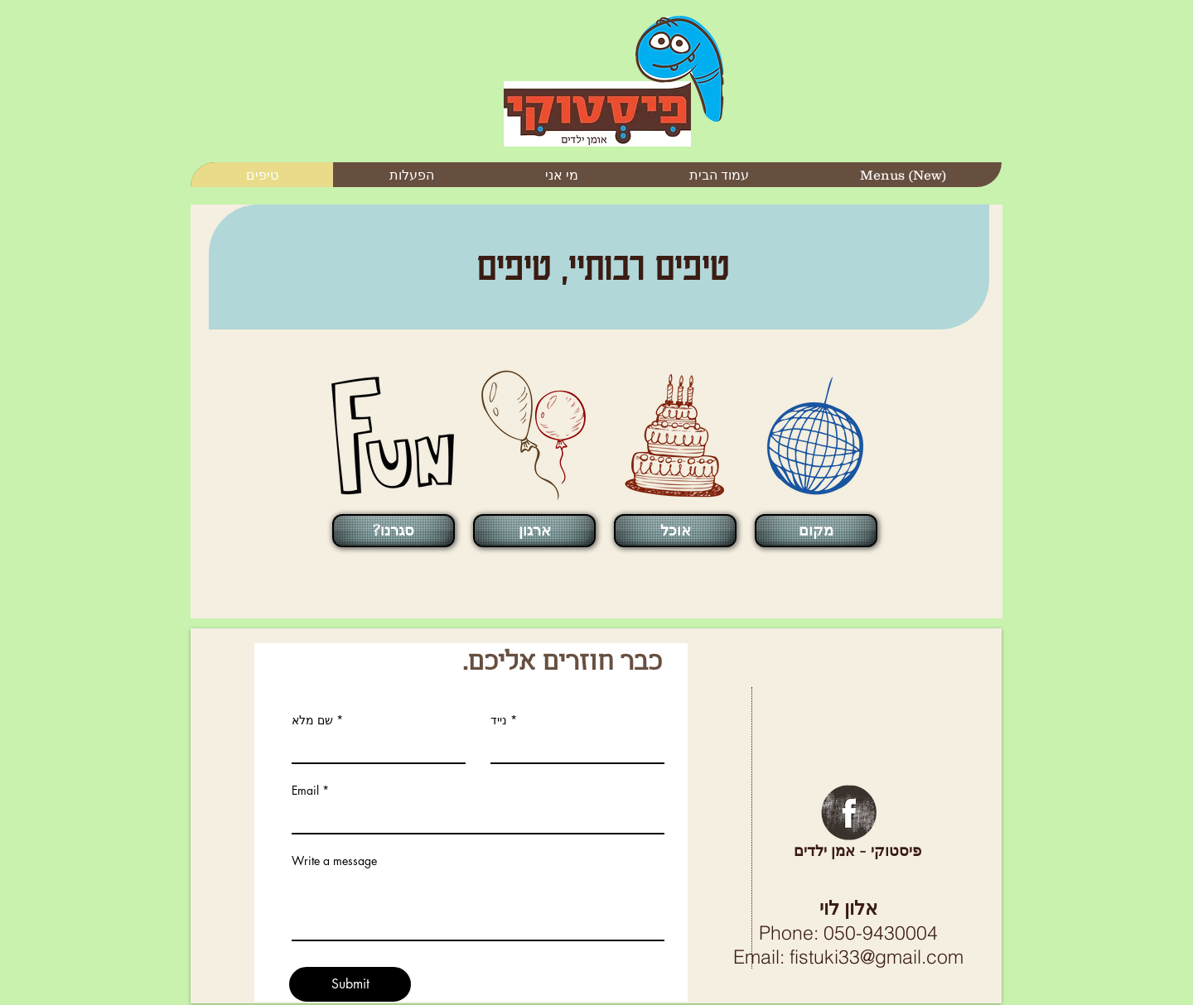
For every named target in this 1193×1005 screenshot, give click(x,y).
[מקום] (816, 530)
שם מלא (312, 720)
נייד (498, 720)
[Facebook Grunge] (849, 812)
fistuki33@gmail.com (877, 957)
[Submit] (350, 984)
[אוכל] (675, 530)
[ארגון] (534, 530)
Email (305, 790)
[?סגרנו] (393, 530)
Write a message (334, 861)
